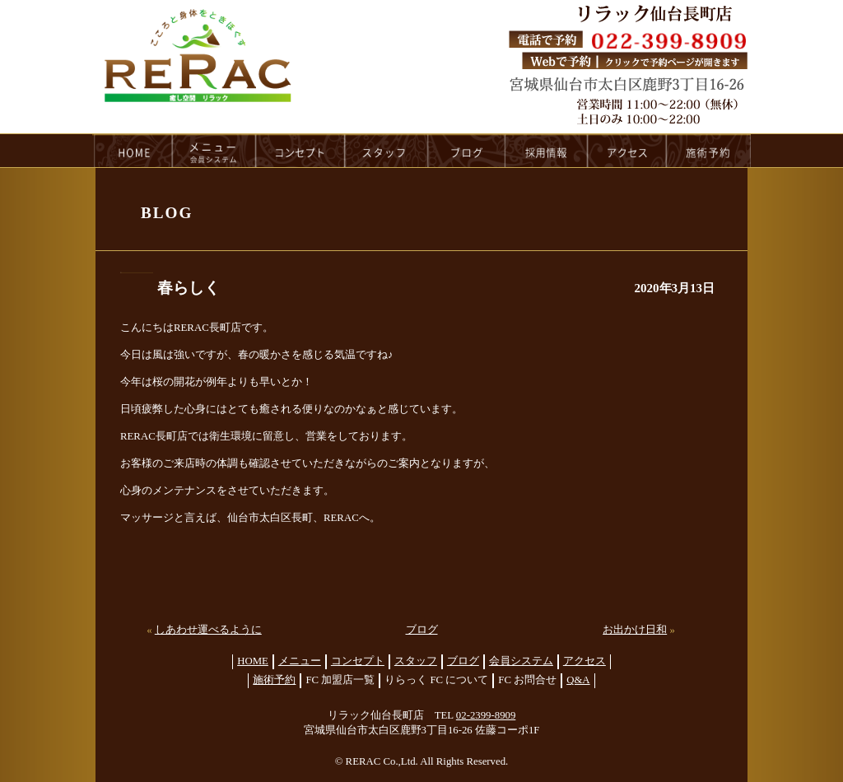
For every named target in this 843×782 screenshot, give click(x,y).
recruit (547, 150)
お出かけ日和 (635, 629)
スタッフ (415, 661)
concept (300, 150)
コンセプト (357, 661)
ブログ (422, 629)
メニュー (299, 661)
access (627, 150)
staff (386, 150)
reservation (709, 150)
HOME (132, 150)
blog (466, 150)
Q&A (577, 680)
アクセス (584, 661)
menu (214, 150)
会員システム (521, 661)
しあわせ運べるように (208, 629)
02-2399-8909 (486, 715)
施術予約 (274, 680)
